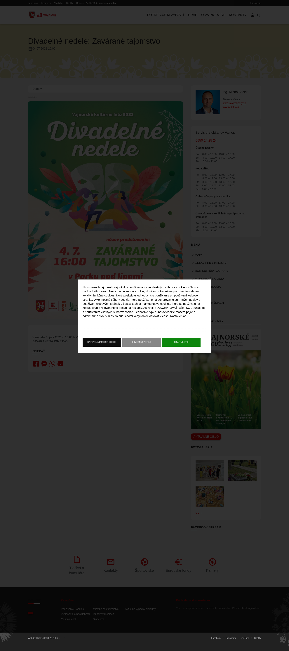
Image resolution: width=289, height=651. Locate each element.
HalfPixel (40, 638)
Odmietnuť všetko (141, 342)
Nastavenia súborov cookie (101, 342)
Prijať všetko (181, 342)
